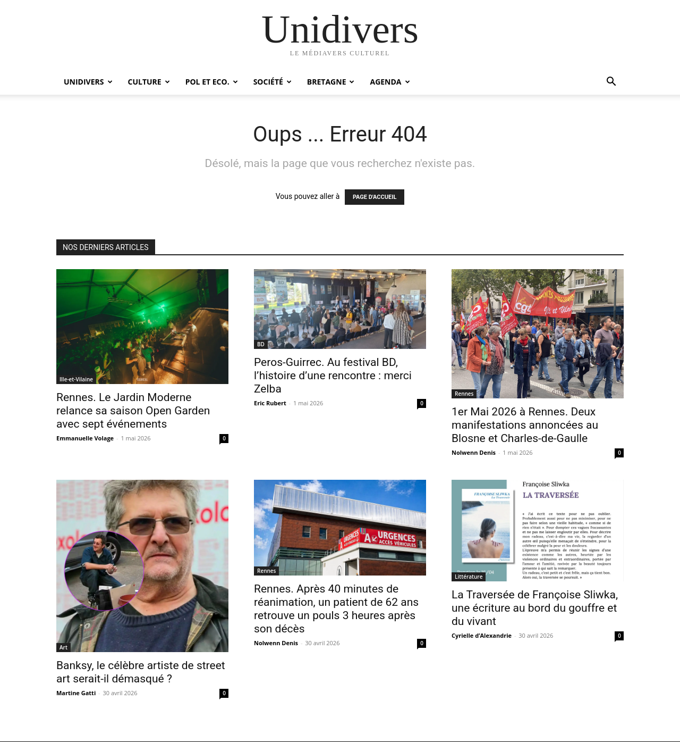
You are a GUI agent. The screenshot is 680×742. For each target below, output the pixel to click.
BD (261, 344)
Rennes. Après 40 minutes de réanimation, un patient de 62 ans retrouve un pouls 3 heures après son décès (336, 608)
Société (272, 82)
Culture (149, 82)
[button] (611, 83)
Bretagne (331, 82)
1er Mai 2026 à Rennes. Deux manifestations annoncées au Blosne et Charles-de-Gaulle (525, 425)
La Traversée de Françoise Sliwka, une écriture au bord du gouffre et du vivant (535, 608)
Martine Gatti (76, 693)
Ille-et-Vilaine (76, 379)
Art (63, 647)
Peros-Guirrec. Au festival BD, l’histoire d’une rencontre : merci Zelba (333, 375)
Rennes (464, 393)
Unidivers (88, 82)
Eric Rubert (270, 403)
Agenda (390, 82)
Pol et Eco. (211, 82)
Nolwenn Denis (474, 452)
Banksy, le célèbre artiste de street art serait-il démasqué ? (140, 672)
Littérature (468, 576)
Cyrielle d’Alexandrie (482, 635)
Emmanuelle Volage (85, 438)
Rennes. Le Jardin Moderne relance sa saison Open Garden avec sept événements (133, 410)
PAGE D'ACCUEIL (375, 197)
